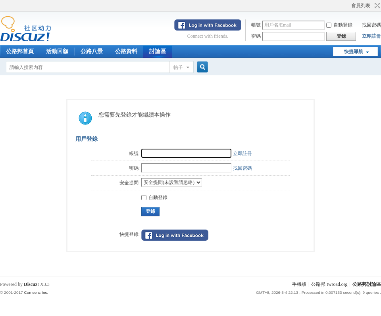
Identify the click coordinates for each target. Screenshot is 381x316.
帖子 (178, 67)
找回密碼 (371, 25)
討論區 (157, 51)
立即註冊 (371, 36)
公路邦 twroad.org (329, 284)
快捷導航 (353, 51)
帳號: (134, 153)
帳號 (256, 25)
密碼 (256, 36)
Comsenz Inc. (36, 292)
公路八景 (92, 51)
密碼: (134, 168)
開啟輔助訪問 (348, 5)
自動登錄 (339, 25)
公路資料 (126, 51)
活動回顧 (57, 51)
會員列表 (360, 5)
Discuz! (31, 284)
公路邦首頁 (20, 51)
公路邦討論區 (366, 284)
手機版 (299, 284)
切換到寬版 (376, 5)
